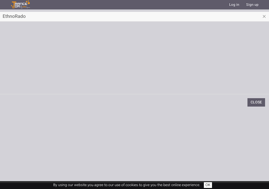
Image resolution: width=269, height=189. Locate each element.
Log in (234, 4)
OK (207, 185)
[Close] (264, 16)
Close (256, 102)
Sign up (252, 4)
